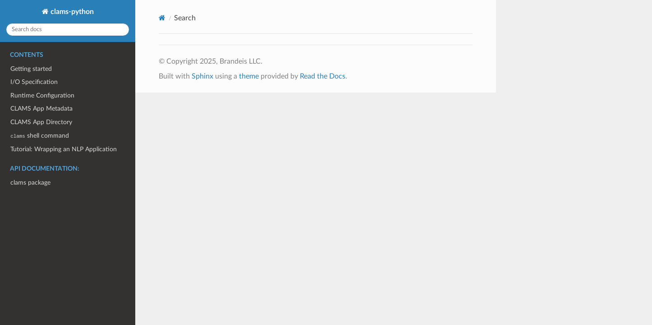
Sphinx (202, 76)
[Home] (162, 18)
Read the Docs (322, 76)
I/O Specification (34, 82)
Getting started (31, 68)
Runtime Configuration (42, 95)
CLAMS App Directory (41, 122)
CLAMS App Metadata (41, 108)
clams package (30, 182)
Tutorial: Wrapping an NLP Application (63, 149)
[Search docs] (67, 29)
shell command (39, 135)
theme (249, 76)
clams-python (71, 11)
